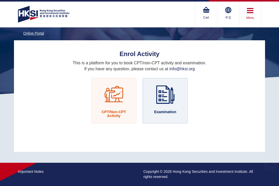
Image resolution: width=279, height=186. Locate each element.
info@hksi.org (182, 69)
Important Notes (31, 171)
